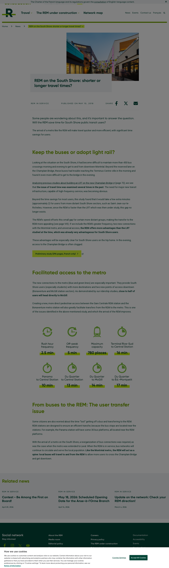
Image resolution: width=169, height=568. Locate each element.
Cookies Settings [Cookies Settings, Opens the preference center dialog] (119, 559)
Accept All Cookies (138, 559)
